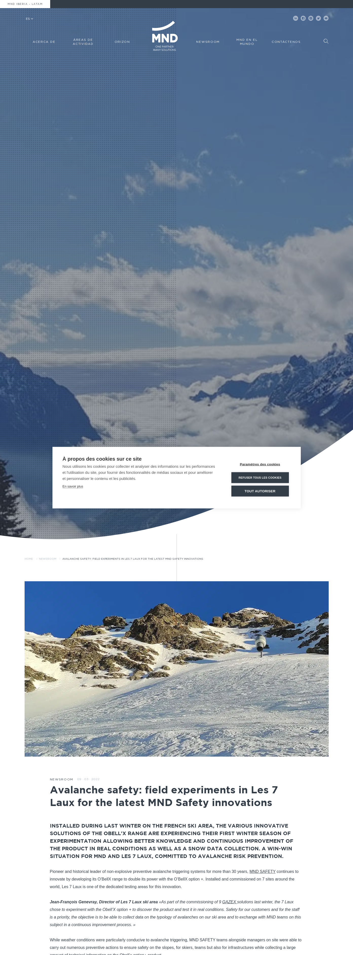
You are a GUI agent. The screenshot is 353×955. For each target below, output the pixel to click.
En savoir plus (73, 486)
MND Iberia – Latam (25, 4)
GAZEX (229, 902)
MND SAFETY (262, 871)
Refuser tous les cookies (259, 477)
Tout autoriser (260, 491)
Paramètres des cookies (260, 464)
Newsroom (47, 559)
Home (29, 559)
